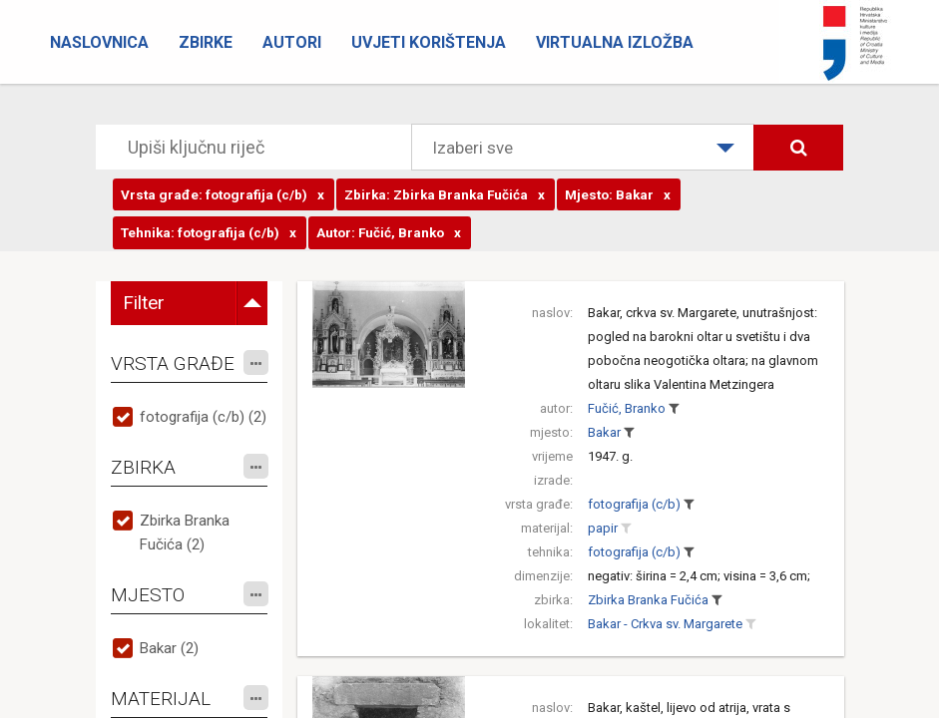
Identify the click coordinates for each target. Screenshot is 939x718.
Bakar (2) (169, 648)
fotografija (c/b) (634, 504)
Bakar (604, 432)
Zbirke (206, 42)
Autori (291, 42)
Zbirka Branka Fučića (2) (185, 532)
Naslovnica (99, 42)
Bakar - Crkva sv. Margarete (665, 623)
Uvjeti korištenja (428, 42)
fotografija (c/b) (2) (203, 417)
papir (603, 528)
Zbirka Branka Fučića (648, 599)
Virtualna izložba (615, 42)
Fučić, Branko (627, 408)
